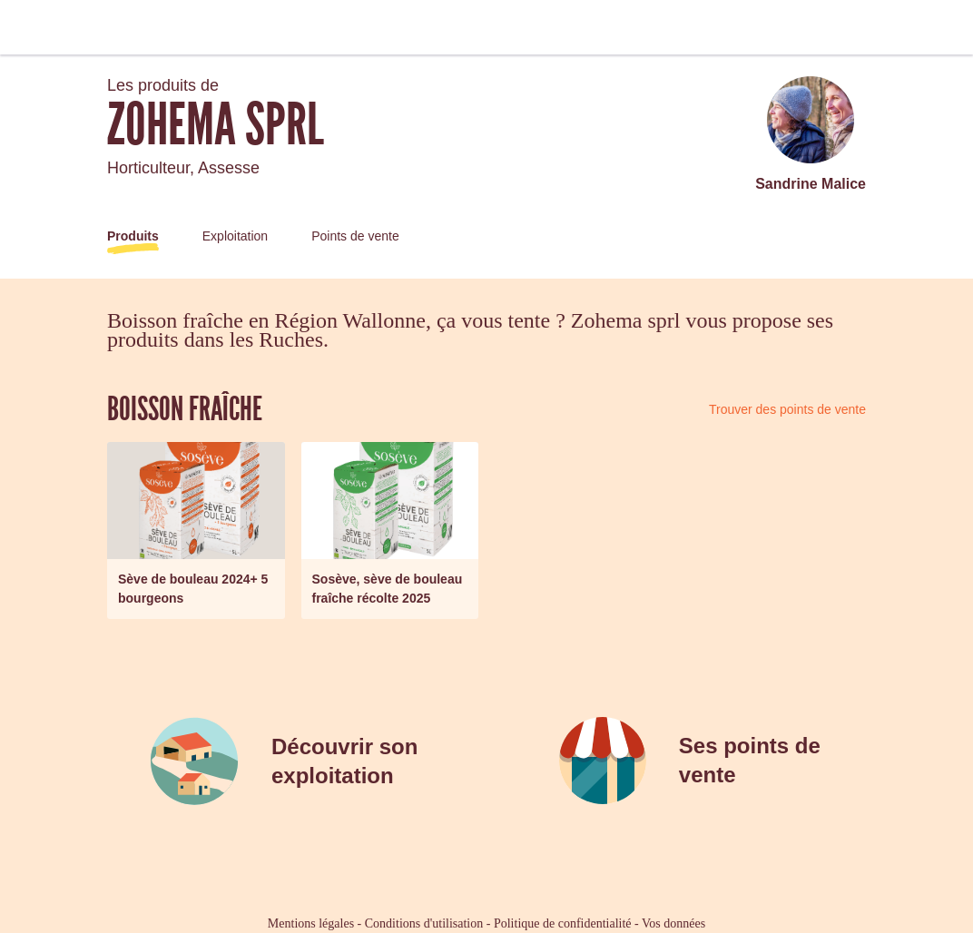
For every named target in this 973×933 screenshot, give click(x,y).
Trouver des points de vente (787, 409)
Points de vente (355, 236)
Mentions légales (311, 923)
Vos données (673, 923)
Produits (133, 236)
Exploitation (235, 236)
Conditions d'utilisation (424, 923)
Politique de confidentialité (563, 923)
